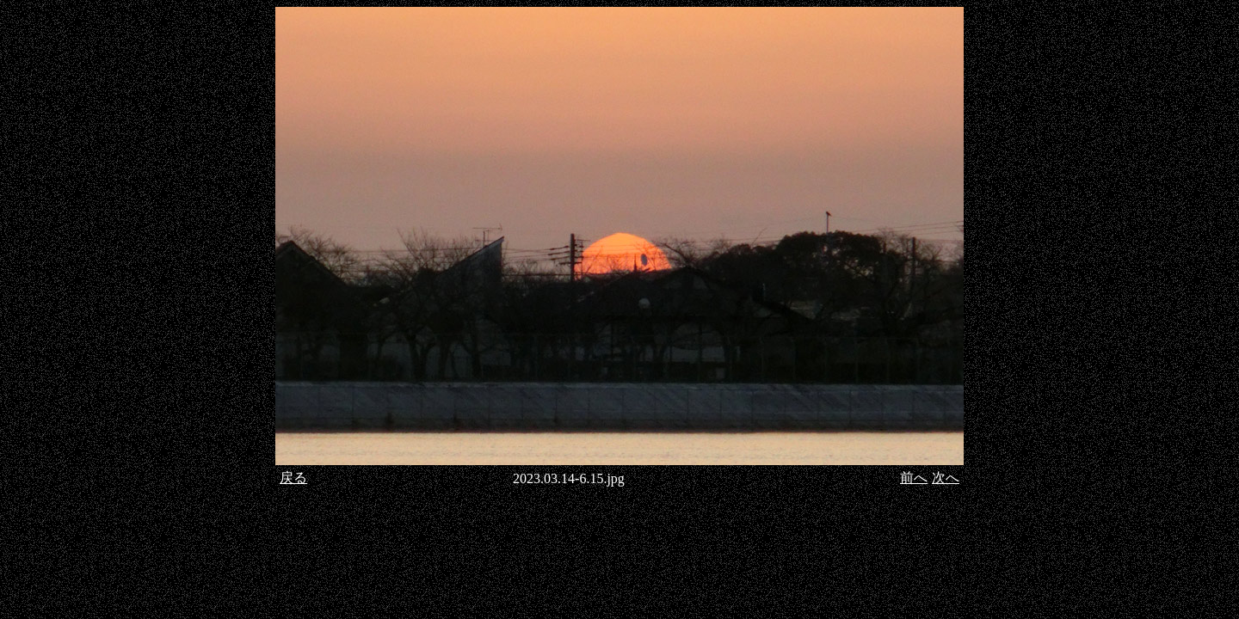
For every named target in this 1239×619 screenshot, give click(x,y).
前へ (914, 477)
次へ (945, 477)
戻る (293, 477)
